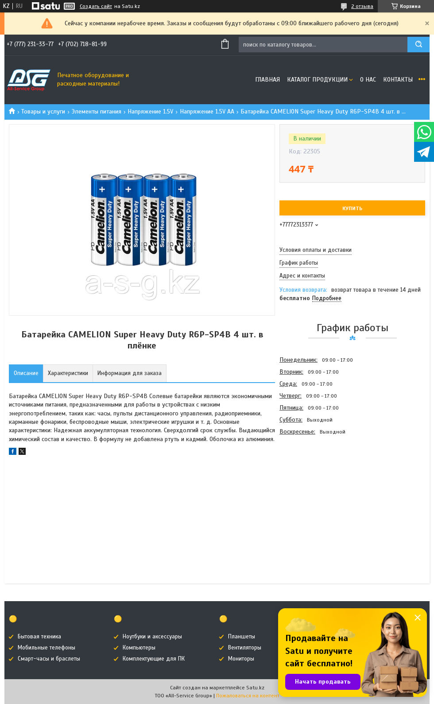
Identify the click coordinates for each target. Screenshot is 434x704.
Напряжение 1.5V (150, 111)
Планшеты (241, 636)
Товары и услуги (43, 111)
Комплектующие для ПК (154, 658)
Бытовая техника (39, 636)
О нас (368, 79)
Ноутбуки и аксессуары (152, 636)
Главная (267, 79)
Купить (352, 208)
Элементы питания (96, 111)
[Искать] (418, 44)
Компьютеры (139, 647)
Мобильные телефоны (46, 647)
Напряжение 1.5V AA (207, 111)
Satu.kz (255, 687)
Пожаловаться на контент (247, 695)
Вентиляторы (244, 647)
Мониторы (241, 658)
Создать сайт (96, 6)
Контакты (398, 79)
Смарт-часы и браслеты (49, 658)
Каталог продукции (317, 79)
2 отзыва (362, 6)
